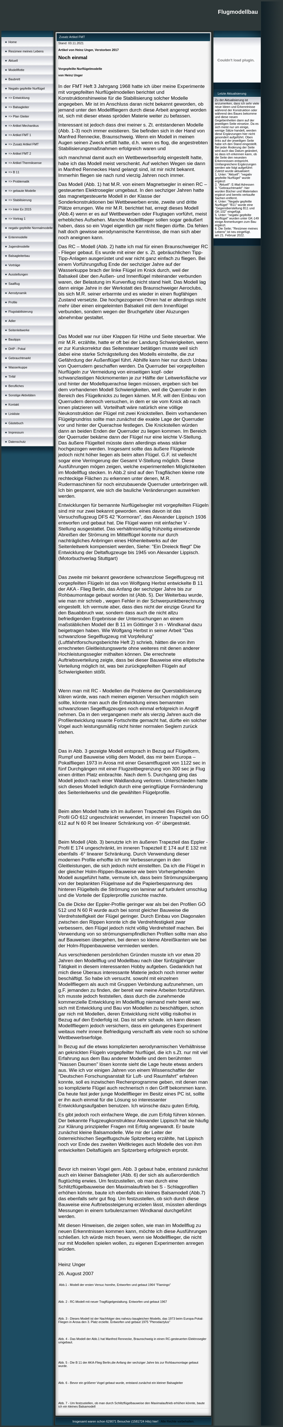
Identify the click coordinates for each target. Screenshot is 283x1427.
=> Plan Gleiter (18, 116)
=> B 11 (13, 172)
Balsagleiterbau (19, 255)
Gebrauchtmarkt (19, 358)
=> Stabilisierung (20, 200)
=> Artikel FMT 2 (19, 153)
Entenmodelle (17, 237)
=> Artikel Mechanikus (23, 125)
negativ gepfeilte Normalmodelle (30, 228)
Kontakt (13, 404)
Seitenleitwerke (19, 330)
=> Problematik (18, 181)
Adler (12, 321)
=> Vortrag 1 (17, 218)
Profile (12, 302)
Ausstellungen (18, 274)
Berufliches (16, 386)
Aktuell (13, 60)
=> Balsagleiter (18, 107)
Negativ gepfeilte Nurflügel (26, 88)
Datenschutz (17, 441)
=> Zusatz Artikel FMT (23, 144)
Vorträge (14, 265)
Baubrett (14, 79)
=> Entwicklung (19, 97)
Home (12, 42)
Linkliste (14, 413)
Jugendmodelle (19, 246)
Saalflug (14, 283)
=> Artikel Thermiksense (25, 163)
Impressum (16, 432)
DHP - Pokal (16, 348)
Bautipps (14, 339)
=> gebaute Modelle (22, 190)
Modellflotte (16, 70)
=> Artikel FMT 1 (19, 135)
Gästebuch (15, 423)
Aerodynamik (17, 293)
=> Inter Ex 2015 (19, 209)
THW (11, 376)
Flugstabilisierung (20, 311)
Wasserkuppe (17, 367)
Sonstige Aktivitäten (21, 395)
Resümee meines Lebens (26, 51)
